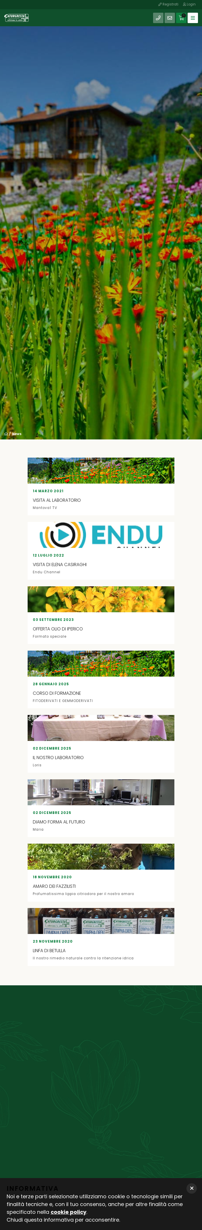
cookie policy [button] (68, 1212)
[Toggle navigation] (193, 18)
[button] (191, 1188)
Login (189, 4)
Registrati (168, 4)
